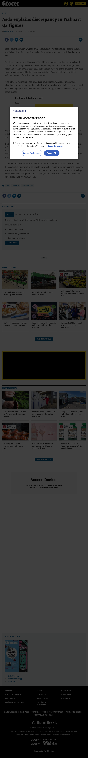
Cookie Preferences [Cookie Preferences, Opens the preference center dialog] (32, 153)
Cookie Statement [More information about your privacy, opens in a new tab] (55, 146)
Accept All (52, 153)
